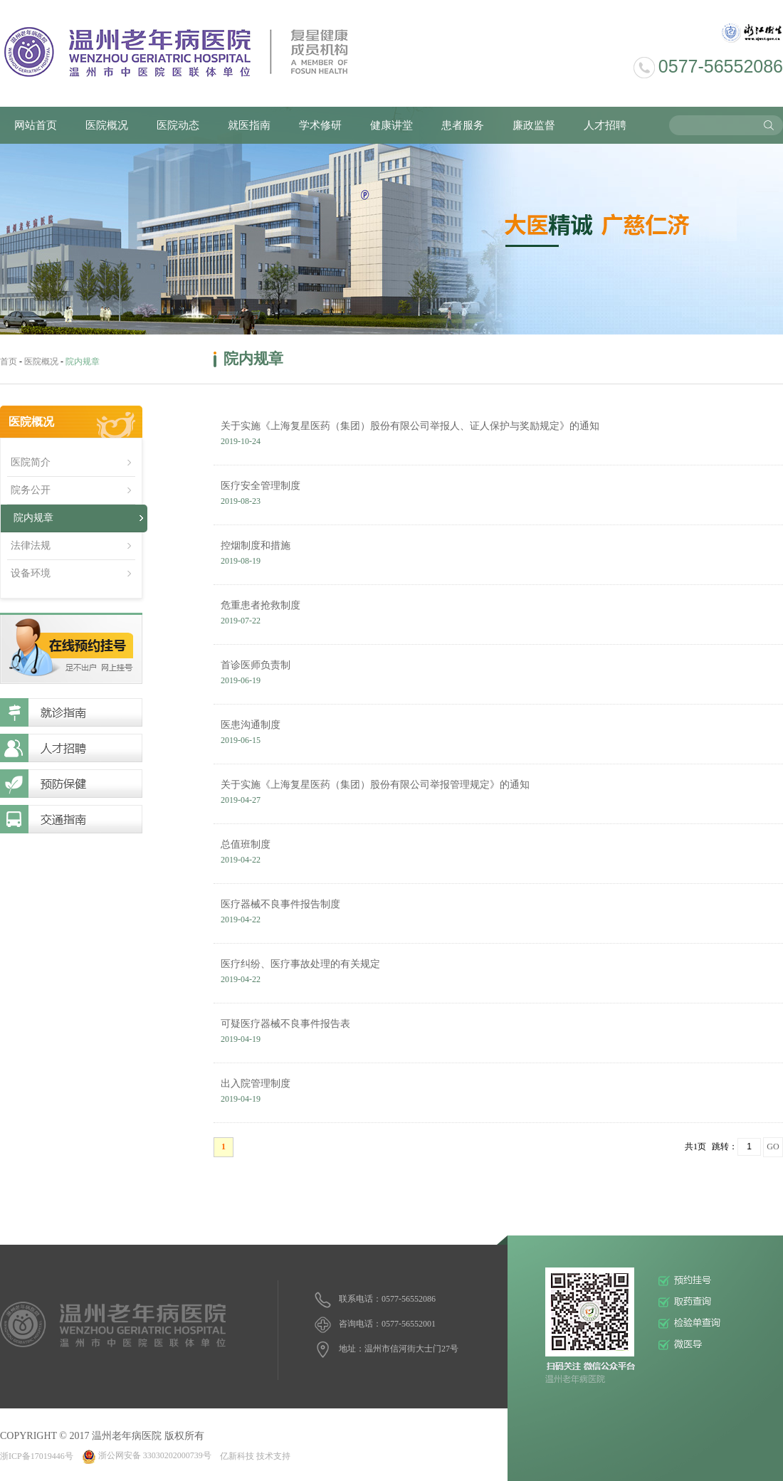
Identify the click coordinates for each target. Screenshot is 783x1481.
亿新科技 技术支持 (255, 1455)
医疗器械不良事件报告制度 (498, 914)
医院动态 (178, 125)
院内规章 (33, 517)
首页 (8, 362)
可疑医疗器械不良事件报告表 (498, 1033)
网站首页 (35, 125)
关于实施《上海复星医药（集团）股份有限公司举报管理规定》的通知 (498, 794)
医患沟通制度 (498, 734)
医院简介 (31, 462)
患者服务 (462, 125)
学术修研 (320, 125)
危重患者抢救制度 (498, 615)
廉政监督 (534, 125)
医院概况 (106, 125)
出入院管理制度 (498, 1093)
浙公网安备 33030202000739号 (146, 1455)
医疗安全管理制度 (498, 495)
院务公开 (31, 490)
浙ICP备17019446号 (36, 1455)
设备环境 (31, 573)
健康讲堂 (391, 125)
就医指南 (249, 125)
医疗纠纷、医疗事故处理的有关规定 (498, 974)
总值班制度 (498, 854)
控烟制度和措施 (498, 555)
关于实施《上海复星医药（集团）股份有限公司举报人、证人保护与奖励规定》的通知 (498, 435)
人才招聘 (605, 125)
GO (773, 1146)
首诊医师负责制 (498, 675)
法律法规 (31, 545)
